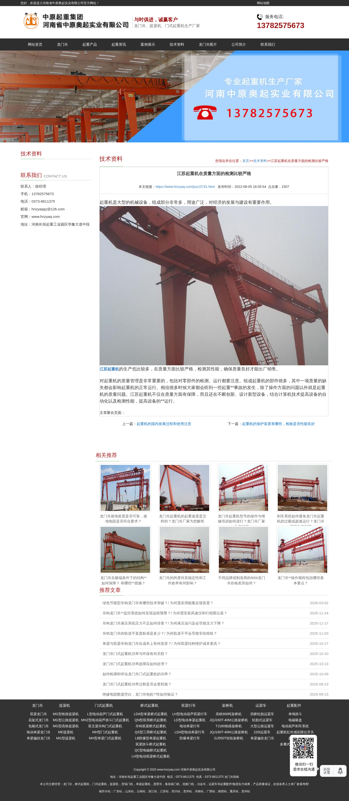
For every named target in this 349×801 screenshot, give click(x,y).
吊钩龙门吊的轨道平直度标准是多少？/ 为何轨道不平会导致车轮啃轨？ (160, 633)
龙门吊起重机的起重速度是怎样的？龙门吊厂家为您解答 (182, 518)
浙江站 (152, 791)
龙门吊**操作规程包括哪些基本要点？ (301, 580)
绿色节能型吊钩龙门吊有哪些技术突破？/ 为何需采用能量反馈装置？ (158, 603)
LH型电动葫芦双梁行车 (189, 714)
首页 (245, 161)
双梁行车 (188, 705)
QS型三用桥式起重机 (151, 732)
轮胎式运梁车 (262, 720)
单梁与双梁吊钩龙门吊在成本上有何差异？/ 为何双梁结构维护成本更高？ (162, 643)
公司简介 (238, 44)
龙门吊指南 (231, 777)
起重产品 (89, 44)
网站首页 (35, 44)
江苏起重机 (109, 369)
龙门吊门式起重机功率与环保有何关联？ (135, 654)
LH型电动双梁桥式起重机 (151, 756)
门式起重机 (104, 705)
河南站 (199, 791)
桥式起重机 (149, 705)
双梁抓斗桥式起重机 (150, 744)
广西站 (210, 791)
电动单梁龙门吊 (38, 732)
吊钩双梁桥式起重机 (150, 726)
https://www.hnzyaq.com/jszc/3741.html (185, 187)
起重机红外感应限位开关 (295, 732)
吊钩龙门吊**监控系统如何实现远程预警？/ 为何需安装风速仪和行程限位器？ (165, 613)
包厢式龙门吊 (38, 726)
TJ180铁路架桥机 (228, 726)
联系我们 (268, 44)
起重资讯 (118, 44)
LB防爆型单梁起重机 (150, 738)
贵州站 (187, 791)
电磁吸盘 (295, 720)
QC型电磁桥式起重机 (151, 750)
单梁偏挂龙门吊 (38, 738)
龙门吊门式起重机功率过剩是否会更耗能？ (137, 684)
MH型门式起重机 (105, 732)
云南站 (141, 791)
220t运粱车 (262, 732)
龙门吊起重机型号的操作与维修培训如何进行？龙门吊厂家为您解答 (241, 521)
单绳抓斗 (295, 714)
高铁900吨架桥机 (229, 714)
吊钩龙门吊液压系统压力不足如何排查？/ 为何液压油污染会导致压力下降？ (163, 623)
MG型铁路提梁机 (66, 714)
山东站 (129, 791)
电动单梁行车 (190, 726)
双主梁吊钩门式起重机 (105, 726)
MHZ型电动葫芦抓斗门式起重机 (105, 720)
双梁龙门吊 (38, 714)
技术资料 (177, 44)
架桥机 (227, 705)
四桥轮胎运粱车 (262, 714)
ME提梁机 (65, 732)
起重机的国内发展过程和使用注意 (164, 424)
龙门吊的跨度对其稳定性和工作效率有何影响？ (182, 580)
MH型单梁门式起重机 (105, 738)
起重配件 (294, 705)
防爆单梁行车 (190, 738)
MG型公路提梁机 (66, 720)
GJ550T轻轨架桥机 (228, 738)
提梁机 (64, 705)
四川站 (176, 791)
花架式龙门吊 (38, 720)
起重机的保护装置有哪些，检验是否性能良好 (278, 424)
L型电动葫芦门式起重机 (105, 714)
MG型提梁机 (65, 738)
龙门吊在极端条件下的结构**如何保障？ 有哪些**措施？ (123, 580)
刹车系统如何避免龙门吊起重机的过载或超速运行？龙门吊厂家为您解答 (300, 521)
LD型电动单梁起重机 (190, 720)
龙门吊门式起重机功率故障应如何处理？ (135, 664)
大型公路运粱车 (262, 726)
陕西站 (222, 791)
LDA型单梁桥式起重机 (150, 714)
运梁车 (260, 705)
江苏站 (164, 791)
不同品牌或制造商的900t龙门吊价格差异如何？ (241, 580)
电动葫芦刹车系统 (295, 726)
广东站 (117, 791)
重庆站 (234, 791)
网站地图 (263, 3)
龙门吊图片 (208, 44)
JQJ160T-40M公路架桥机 (229, 720)
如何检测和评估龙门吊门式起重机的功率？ (137, 674)
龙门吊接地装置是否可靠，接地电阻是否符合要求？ (123, 518)
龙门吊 (62, 44)
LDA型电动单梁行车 (189, 732)
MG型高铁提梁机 (66, 726)
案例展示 (148, 44)
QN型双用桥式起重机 (151, 720)
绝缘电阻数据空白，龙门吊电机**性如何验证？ (140, 694)
